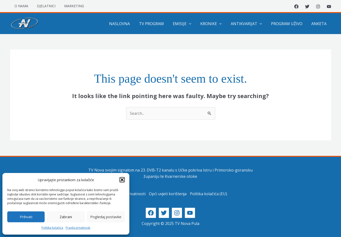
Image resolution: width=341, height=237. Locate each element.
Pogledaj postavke (105, 216)
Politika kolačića (52, 228)
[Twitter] (307, 6)
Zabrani (66, 216)
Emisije (188, 23)
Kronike (215, 23)
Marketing (69, 6)
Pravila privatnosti (78, 228)
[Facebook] (296, 6)
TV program (158, 23)
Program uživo (288, 23)
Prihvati (26, 216)
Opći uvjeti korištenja (167, 193)
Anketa (319, 23)
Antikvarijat (249, 23)
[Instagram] (318, 6)
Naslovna (128, 23)
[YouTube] (329, 6)
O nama (20, 6)
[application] (194, 23)
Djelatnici (43, 6)
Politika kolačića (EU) (209, 193)
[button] (122, 179)
